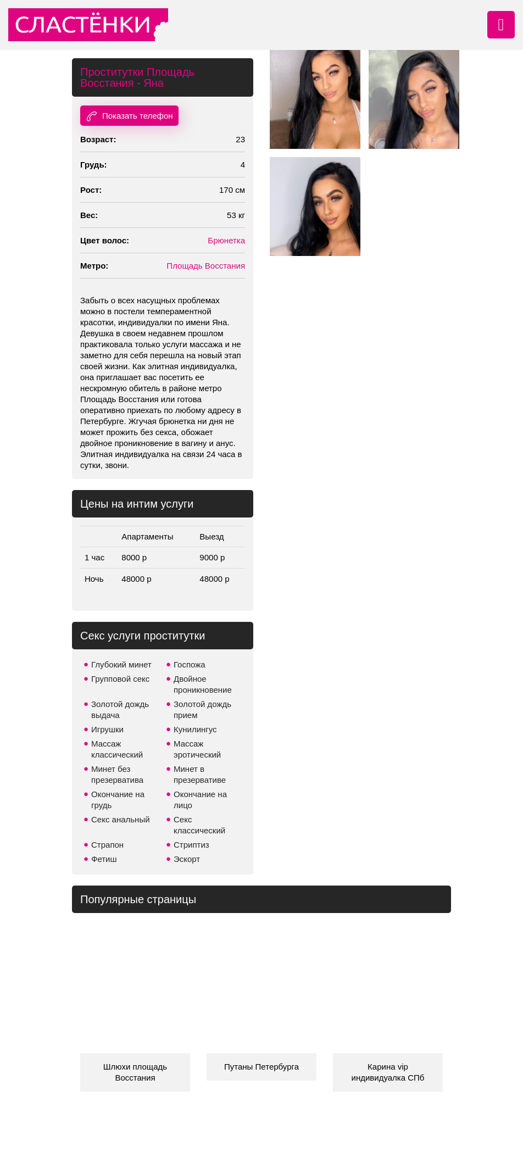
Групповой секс (120, 678)
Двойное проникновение (203, 684)
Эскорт (187, 859)
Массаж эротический (197, 749)
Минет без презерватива (117, 774)
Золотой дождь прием (202, 709)
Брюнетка (226, 240)
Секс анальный (120, 819)
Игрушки (107, 729)
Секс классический (199, 825)
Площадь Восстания (205, 265)
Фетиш (104, 859)
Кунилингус (195, 729)
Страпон (107, 844)
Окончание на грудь (117, 799)
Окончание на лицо (200, 799)
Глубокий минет (121, 664)
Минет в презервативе (200, 774)
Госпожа (189, 664)
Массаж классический (117, 749)
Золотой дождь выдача (120, 709)
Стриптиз (191, 844)
